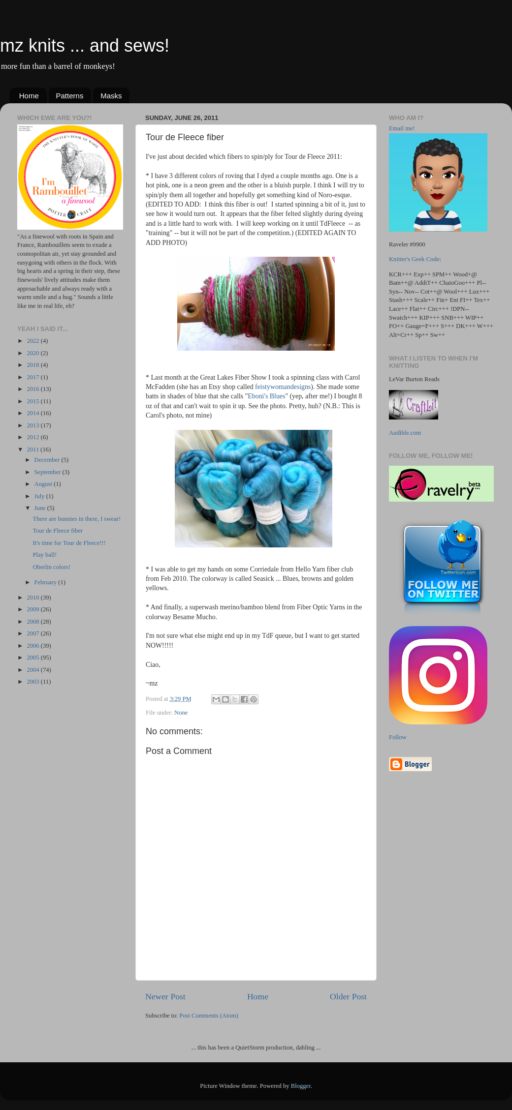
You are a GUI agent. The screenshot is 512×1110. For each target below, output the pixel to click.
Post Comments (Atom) (208, 1015)
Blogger (301, 1085)
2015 (33, 401)
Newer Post (165, 996)
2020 (33, 353)
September (48, 472)
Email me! (402, 128)
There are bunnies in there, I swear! (76, 518)
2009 (33, 609)
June (40, 508)
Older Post (348, 996)
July (40, 496)
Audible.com (405, 432)
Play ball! (44, 554)
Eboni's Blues (266, 396)
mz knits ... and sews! (84, 45)
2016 (33, 389)
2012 (33, 437)
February (46, 582)
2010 (33, 597)
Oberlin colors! (51, 567)
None (181, 712)
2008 (33, 621)
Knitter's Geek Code (414, 259)
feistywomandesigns (283, 386)
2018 (33, 364)
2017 (33, 377)
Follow (398, 737)
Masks (111, 95)
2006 (33, 645)
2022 (33, 340)
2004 (33, 669)
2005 (33, 657)
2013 (33, 425)
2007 (33, 633)
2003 (33, 681)
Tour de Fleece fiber (57, 530)
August (44, 483)
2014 (33, 413)
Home (29, 95)
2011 (33, 449)
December (48, 459)
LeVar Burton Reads (414, 379)
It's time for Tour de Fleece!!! (68, 543)
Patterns (70, 95)
